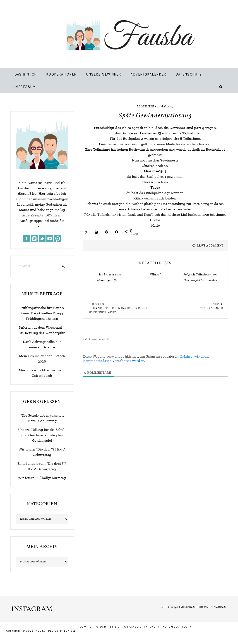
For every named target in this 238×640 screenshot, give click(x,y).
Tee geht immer (211, 308)
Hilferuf (155, 275)
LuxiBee (70, 630)
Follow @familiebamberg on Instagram (194, 607)
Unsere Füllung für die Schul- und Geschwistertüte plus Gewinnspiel (42, 435)
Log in (187, 626)
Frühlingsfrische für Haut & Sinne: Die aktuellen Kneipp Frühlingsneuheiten (42, 313)
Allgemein (145, 106)
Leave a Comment (210, 245)
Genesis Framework (144, 626)
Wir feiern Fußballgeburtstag (42, 478)
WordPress (171, 626)
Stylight (116, 626)
